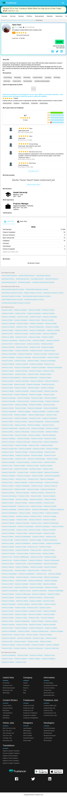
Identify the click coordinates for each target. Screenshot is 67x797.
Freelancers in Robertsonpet (23, 594)
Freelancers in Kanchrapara (39, 590)
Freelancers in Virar (41, 574)
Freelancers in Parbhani (21, 452)
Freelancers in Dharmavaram (35, 648)
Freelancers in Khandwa (49, 519)
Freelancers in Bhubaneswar (36, 327)
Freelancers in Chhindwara (38, 594)
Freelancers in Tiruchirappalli (22, 367)
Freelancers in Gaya (51, 415)
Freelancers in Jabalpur (47, 347)
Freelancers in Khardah (21, 611)
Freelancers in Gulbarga (21, 404)
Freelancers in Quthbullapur (22, 486)
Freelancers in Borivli (19, 384)
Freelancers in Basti (7, 648)
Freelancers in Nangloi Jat (56, 509)
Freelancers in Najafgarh (8, 357)
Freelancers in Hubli (33, 374)
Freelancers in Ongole (7, 536)
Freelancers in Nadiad (50, 499)
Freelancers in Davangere (39, 411)
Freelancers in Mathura (51, 431)
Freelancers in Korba (7, 418)
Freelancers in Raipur (49, 350)
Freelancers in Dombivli (21, 364)
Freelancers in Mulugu (21, 445)
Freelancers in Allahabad (36, 364)
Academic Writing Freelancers (26, 275)
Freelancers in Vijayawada (49, 333)
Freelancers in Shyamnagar (8, 411)
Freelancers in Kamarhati (37, 431)
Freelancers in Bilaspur (7, 455)
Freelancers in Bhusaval (35, 519)
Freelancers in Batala (21, 580)
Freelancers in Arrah (7, 489)
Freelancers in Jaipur (23, 317)
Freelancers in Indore (35, 317)
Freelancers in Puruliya (35, 624)
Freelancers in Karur (21, 479)
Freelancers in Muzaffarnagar (9, 428)
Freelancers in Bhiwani (38, 513)
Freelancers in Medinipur (22, 567)
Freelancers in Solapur (7, 371)
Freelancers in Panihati (20, 421)
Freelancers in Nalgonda (21, 628)
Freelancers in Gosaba (33, 489)
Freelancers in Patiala (7, 435)
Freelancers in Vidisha (35, 584)
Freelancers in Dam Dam (8, 624)
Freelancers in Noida (7, 320)
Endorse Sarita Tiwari (33, 184)
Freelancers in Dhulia (20, 425)
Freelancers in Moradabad (22, 381)
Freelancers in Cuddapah (35, 614)
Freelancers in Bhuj (48, 597)
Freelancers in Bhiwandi (36, 381)
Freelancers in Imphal (20, 489)
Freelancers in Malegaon (24, 411)
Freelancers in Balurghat (50, 580)
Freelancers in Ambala (36, 577)
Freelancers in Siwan (19, 634)
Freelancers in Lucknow (47, 320)
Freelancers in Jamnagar (37, 401)
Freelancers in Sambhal (49, 506)
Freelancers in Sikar (49, 503)
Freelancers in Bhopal (22, 323)
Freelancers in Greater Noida (9, 448)
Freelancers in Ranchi (47, 344)
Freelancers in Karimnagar (35, 482)
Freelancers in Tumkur (50, 438)
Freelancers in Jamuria (36, 557)
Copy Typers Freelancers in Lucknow (11, 296)
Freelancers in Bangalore (20, 310)
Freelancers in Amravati (48, 384)
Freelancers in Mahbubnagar (56, 590)
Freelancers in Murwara (24, 509)
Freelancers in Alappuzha (8, 475)
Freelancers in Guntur (20, 344)
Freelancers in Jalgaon (53, 411)
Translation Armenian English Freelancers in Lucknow (16, 303)
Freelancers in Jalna (20, 459)
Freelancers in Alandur (7, 563)
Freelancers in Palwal (7, 628)
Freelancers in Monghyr (7, 499)
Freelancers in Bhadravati (22, 550)
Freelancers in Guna (20, 563)
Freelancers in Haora (7, 367)
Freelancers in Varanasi (36, 350)
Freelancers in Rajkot (51, 323)
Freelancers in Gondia (7, 621)
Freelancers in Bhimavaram (35, 580)
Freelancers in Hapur (23, 472)
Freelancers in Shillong (21, 601)
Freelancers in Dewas (52, 459)
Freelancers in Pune (20, 313)
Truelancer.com (38, 794)
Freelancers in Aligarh (45, 377)
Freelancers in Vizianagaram (42, 526)
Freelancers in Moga (20, 607)
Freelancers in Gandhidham (53, 543)
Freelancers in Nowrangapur (48, 360)
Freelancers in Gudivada (38, 645)
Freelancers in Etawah (49, 462)
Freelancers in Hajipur (21, 597)
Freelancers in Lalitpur (21, 617)
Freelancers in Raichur (7, 486)
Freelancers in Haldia (7, 540)
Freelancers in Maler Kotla (51, 648)
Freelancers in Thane (22, 327)
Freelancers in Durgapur (35, 394)
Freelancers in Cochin (21, 337)
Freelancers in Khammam (21, 540)
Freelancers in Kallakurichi (24, 354)
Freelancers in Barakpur (22, 577)
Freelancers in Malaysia (20, 658)
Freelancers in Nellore (7, 421)
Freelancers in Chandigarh (8, 317)
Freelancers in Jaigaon (50, 557)
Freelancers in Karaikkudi (22, 523)
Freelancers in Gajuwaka (23, 462)
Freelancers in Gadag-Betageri (22, 536)
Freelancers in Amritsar (33, 344)
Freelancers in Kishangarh (8, 604)
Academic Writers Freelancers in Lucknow (36, 289)
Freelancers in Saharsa (7, 580)
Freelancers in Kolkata (7, 313)
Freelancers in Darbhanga (36, 452)
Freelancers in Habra (7, 587)
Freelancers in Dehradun (8, 347)
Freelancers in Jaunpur (7, 543)
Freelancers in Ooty (32, 479)
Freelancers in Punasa (48, 425)
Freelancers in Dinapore (50, 567)
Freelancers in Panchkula (35, 503)
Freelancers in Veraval (48, 550)
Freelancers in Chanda (20, 435)
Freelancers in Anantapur (23, 475)
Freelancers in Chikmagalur (9, 631)
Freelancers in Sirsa (36, 523)
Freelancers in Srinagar (21, 371)
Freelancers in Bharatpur (21, 482)
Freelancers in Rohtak (37, 438)
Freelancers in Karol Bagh (8, 401)
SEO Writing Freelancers (24, 282)
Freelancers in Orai (6, 560)
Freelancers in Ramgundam (34, 408)
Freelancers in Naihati (19, 465)
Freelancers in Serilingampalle (26, 574)
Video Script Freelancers (52, 279)
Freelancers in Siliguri (37, 398)
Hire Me (59, 42)
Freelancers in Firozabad (8, 442)
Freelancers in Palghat (35, 601)
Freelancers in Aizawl (50, 455)
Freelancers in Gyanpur (20, 503)
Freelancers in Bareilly (7, 381)
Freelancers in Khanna (20, 641)
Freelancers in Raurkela (36, 391)
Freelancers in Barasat (7, 445)
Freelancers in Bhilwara (34, 435)
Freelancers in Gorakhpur (39, 357)
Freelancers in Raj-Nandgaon (9, 574)
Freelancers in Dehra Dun (51, 391)
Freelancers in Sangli (7, 387)
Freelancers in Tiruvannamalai (9, 590)
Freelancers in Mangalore (21, 418)
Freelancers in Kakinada (25, 448)
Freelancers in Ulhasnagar (8, 398)
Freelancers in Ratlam (37, 475)
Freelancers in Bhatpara (35, 404)
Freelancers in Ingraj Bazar (49, 540)
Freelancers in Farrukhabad (51, 472)
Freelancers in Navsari (38, 536)
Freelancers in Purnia (23, 506)
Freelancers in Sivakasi (7, 479)
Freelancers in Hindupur (8, 601)
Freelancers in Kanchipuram (48, 489)
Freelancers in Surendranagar (25, 526)
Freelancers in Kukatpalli (38, 428)
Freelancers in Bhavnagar (33, 384)
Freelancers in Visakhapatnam (37, 330)
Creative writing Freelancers (9, 282)
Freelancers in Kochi (7, 344)
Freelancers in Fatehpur (38, 543)
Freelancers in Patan (7, 641)
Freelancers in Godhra (48, 601)
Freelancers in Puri (50, 536)
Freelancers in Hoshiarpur (20, 560)
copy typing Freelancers (37, 279)
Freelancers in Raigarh (23, 631)
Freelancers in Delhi (6, 310)
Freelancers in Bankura (7, 597)
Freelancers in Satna (36, 462)
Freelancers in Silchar (7, 570)
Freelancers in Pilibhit (37, 604)
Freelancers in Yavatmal (35, 611)
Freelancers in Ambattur (52, 428)
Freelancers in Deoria (45, 607)
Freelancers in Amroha (34, 530)
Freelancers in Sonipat (46, 465)
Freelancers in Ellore (22, 519)
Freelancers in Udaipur (34, 337)
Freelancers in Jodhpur (7, 337)
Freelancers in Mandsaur (47, 617)
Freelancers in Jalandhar (53, 330)
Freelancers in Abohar (7, 607)
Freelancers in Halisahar (50, 611)
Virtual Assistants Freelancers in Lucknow (12, 289)
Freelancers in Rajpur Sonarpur (36, 415)
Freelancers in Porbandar (21, 587)
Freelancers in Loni (32, 547)
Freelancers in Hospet (36, 506)
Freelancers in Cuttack (20, 387)
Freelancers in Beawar (49, 604)
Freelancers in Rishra (45, 641)
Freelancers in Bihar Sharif (8, 472)
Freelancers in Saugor (35, 469)
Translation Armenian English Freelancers (43, 282)
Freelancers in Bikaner (7, 350)
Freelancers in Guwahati (53, 340)
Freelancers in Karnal (37, 486)
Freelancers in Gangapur (57, 631)
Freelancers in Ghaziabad (8, 323)
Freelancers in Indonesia (36, 655)
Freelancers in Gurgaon (48, 313)
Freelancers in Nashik (53, 357)
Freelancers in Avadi (7, 469)
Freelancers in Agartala (49, 496)
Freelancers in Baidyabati (52, 645)
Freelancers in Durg (6, 465)
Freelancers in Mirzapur (8, 492)
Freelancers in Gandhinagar (9, 509)
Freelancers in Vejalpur (50, 628)
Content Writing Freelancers (43, 275)
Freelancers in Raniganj (23, 604)
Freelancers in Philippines (48, 658)
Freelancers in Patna (7, 333)
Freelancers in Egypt (22, 655)
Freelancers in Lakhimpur (21, 584)
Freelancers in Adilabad (45, 634)
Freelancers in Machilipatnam (9, 513)
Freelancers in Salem (48, 371)
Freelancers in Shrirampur (51, 482)
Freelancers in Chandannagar (50, 523)
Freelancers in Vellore (7, 404)
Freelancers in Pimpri (7, 360)
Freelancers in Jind (6, 557)
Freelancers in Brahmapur (49, 435)
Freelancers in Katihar (24, 513)
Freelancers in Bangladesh (8, 655)
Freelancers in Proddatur (8, 530)
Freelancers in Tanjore (7, 452)
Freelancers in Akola (7, 415)
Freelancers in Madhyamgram (21, 557)
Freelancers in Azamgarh (8, 645)
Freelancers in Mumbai (34, 310)
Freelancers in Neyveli (57, 526)
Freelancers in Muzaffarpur (22, 431)
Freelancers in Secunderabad (9, 340)
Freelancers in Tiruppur (35, 371)
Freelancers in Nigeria (34, 658)
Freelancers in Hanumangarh (51, 560)
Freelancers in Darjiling (37, 621)
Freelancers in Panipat (38, 448)
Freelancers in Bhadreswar (36, 628)
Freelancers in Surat (34, 320)
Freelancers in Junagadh (50, 516)
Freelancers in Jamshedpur (23, 357)
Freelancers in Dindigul (52, 448)
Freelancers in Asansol (22, 401)
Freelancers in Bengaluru (21, 320)
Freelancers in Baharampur (8, 526)
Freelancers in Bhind (22, 533)
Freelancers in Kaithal (7, 584)
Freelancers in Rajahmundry (36, 421)
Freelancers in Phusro (35, 516)
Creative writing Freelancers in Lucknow (12, 299)
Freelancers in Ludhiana (21, 330)
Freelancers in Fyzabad (36, 567)
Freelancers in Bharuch (7, 567)
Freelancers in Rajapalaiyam (22, 621)
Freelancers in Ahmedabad (49, 317)
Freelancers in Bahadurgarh (34, 563)
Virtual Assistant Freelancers (9, 275)
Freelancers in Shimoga (23, 438)
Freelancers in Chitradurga (36, 587)
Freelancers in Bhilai (7, 384)
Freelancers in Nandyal (7, 547)
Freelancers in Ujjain (20, 408)
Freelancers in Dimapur (7, 594)
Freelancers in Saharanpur (52, 401)
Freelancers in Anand (25, 590)
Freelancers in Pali (50, 492)
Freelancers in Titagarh (20, 614)
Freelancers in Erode (7, 394)
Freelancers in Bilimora (50, 398)
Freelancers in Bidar (36, 496)
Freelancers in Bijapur (37, 455)
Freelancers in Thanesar (51, 587)
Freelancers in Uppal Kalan (24, 638)
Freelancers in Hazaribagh (50, 563)
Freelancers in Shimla (49, 533)
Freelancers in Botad (33, 641)
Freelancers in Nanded (7, 391)
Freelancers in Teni (49, 364)
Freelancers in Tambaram (49, 530)
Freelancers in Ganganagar (46, 479)
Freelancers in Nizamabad (23, 442)
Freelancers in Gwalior (22, 347)
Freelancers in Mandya (53, 594)
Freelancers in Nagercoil (50, 486)
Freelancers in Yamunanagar (9, 496)
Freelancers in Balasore (20, 648)
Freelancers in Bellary (7, 431)
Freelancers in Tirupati (32, 465)
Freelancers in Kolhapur (23, 398)
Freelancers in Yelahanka (23, 645)
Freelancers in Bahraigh (8, 523)
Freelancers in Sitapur (45, 547)
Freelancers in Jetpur (38, 638)
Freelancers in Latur (24, 428)
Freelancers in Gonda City (35, 597)
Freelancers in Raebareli (52, 513)
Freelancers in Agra (53, 354)
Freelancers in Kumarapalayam (40, 509)
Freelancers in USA (20, 662)
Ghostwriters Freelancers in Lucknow (53, 293)
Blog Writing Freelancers (8, 279)
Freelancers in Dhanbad (7, 364)
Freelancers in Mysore (7, 374)
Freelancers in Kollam (7, 425)
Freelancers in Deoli (6, 634)
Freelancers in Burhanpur (36, 499)
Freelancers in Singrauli (22, 516)
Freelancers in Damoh (32, 634)
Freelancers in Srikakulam (8, 638)
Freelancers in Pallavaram (35, 560)
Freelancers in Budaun (48, 553)
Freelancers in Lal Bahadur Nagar (36, 459)
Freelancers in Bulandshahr (9, 506)
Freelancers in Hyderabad (34, 313)
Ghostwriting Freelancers (23, 279)
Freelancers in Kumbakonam (23, 543)
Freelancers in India (49, 655)
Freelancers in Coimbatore (36, 323)
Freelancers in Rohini (21, 374)
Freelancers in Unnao (35, 553)
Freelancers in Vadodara (8, 327)
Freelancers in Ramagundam (52, 475)
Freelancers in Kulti (36, 442)
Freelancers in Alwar (50, 452)
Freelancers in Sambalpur (8, 553)
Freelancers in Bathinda (36, 472)
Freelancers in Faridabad (52, 327)
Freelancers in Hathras (7, 617)
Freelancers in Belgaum (20, 415)
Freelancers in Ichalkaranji (22, 455)
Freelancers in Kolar (34, 617)
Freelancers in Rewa (24, 496)
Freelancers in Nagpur (7, 330)
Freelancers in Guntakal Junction (40, 631)
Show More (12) (33, 171)
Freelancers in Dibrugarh (49, 624)
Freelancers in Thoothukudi (49, 418)
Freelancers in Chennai (48, 310)
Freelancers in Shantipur (8, 577)
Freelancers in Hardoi (22, 624)
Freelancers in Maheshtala (50, 408)
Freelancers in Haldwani (49, 584)
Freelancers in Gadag (22, 553)
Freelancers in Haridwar (8, 516)
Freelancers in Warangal (47, 387)
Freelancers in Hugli (21, 530)
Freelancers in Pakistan (8, 662)
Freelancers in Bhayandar (21, 394)
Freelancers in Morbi (51, 638)
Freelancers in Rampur (46, 445)
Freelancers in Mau (47, 469)
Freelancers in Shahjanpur (8, 438)
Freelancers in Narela (45, 374)
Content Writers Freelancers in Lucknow (12, 293)
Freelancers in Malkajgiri (54, 574)
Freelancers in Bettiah (49, 614)
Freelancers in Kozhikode (22, 391)
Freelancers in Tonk (46, 570)
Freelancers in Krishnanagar (51, 577)
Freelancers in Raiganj (35, 540)
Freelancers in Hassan (7, 611)
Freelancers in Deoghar (21, 499)
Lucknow (16, 27)
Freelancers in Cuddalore (35, 533)
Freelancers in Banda (20, 570)
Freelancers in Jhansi (35, 418)
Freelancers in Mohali (47, 337)
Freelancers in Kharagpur (22, 492)
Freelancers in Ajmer (49, 394)
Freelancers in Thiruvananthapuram (11, 377)
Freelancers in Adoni (36, 550)
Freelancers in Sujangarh (8, 519)
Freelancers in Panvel (7, 614)
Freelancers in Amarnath (37, 492)
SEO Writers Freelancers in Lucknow (34, 299)
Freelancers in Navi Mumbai (9, 354)
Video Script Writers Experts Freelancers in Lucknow (36, 296)
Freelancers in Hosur (7, 482)
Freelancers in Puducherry (51, 381)
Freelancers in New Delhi (22, 350)
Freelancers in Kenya (7, 658)
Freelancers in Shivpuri (7, 550)
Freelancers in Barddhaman (50, 442)
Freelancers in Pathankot (8, 533)
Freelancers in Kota (34, 347)
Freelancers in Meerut (33, 360)
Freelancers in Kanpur (35, 333)
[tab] (8, 221)
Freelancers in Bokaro (33, 387)
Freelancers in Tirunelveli (40, 354)
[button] (4, 16)
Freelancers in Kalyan (20, 360)
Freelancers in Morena (33, 570)
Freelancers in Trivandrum (21, 333)
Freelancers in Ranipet (7, 459)
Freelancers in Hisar (34, 445)
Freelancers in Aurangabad (38, 367)
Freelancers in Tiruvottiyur (21, 469)
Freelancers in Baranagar (8, 462)
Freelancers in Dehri (32, 607)
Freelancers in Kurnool (7, 408)
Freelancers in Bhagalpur (34, 425)
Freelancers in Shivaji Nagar (54, 367)
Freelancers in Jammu (49, 404)
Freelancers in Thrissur (24, 340)
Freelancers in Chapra (7, 503)
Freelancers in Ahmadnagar (52, 421)
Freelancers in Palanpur (51, 621)
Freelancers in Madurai (38, 340)
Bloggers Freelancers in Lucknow (33, 293)
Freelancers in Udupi (21, 547)
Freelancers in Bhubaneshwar (30, 377)
